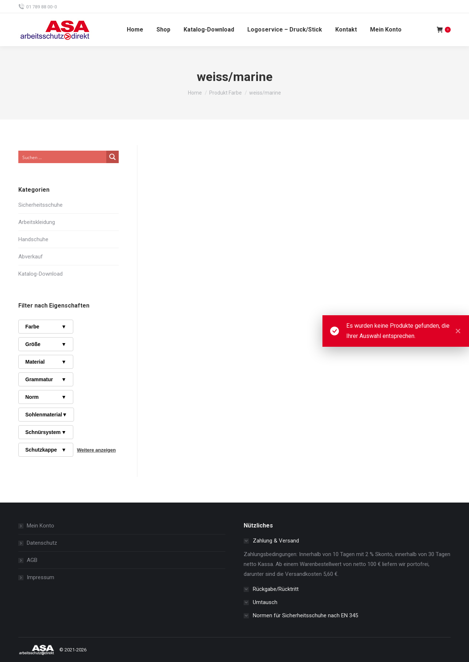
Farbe (45, 327)
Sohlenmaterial (46, 415)
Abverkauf (30, 256)
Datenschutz (42, 543)
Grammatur (45, 379)
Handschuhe (33, 239)
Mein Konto (40, 525)
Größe (45, 344)
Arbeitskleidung (36, 222)
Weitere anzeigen (96, 450)
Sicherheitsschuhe (40, 205)
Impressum (40, 577)
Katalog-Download (40, 274)
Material (45, 362)
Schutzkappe (45, 450)
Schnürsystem (45, 432)
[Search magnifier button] (112, 157)
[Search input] (62, 156)
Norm (45, 397)
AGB (32, 560)
